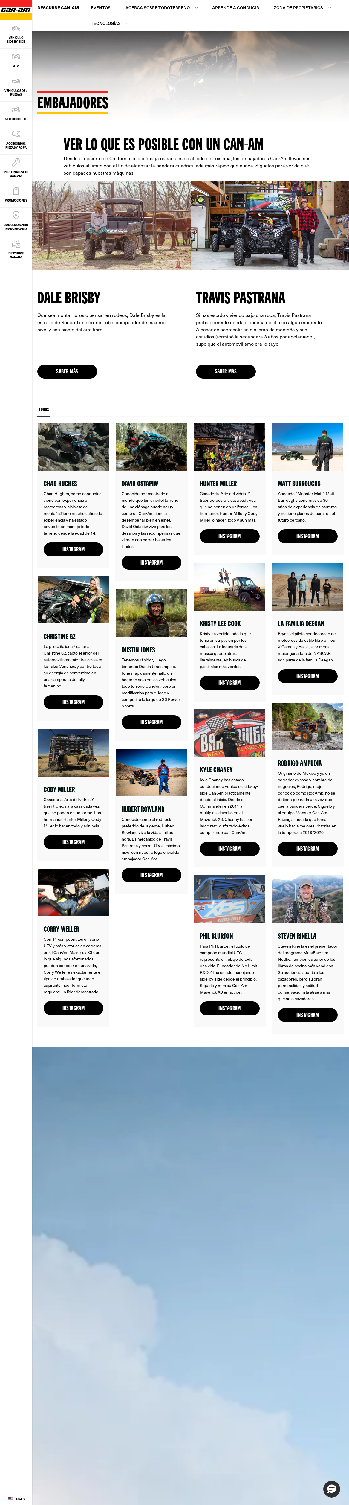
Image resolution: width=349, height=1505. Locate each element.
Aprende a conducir (235, 7)
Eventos (101, 7)
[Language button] (16, 1499)
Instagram (73, 550)
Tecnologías (106, 23)
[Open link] (73, 495)
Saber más (67, 372)
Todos (43, 412)
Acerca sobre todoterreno (157, 7)
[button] (331, 1489)
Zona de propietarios (298, 7)
